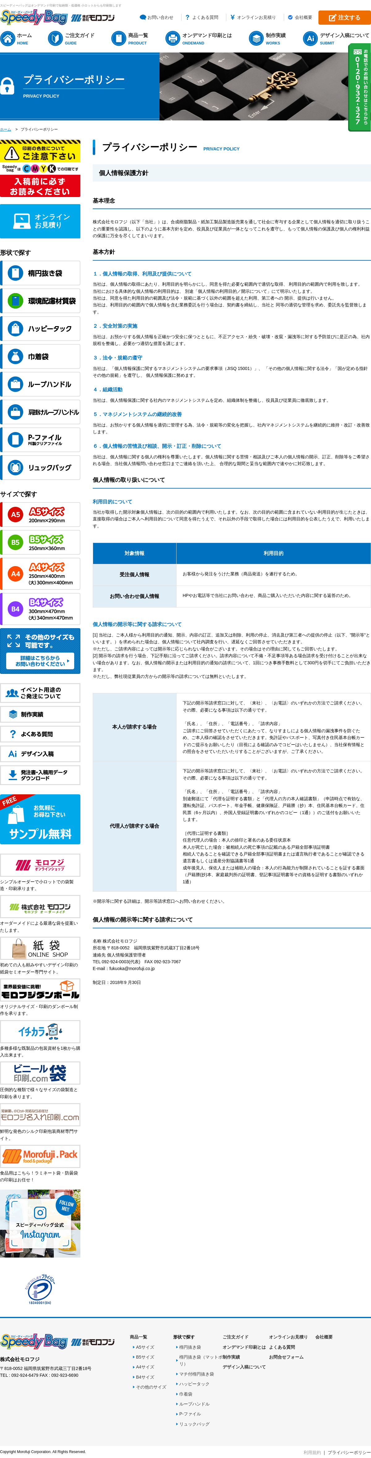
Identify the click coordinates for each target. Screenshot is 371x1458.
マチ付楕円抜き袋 (196, 1374)
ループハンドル (194, 1403)
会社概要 (303, 17)
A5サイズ (145, 1347)
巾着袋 (185, 1394)
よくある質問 (205, 17)
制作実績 (277, 39)
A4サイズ (145, 1366)
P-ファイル (190, 1413)
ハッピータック (194, 1383)
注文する (349, 18)
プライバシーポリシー (349, 1452)
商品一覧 (139, 39)
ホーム (24, 39)
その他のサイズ (151, 1386)
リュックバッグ (194, 1424)
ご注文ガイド (80, 39)
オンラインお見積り (256, 17)
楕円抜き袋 (190, 1347)
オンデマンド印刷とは (207, 39)
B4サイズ (145, 1377)
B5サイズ (145, 1357)
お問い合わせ (160, 17)
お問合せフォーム (286, 1357)
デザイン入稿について (345, 39)
